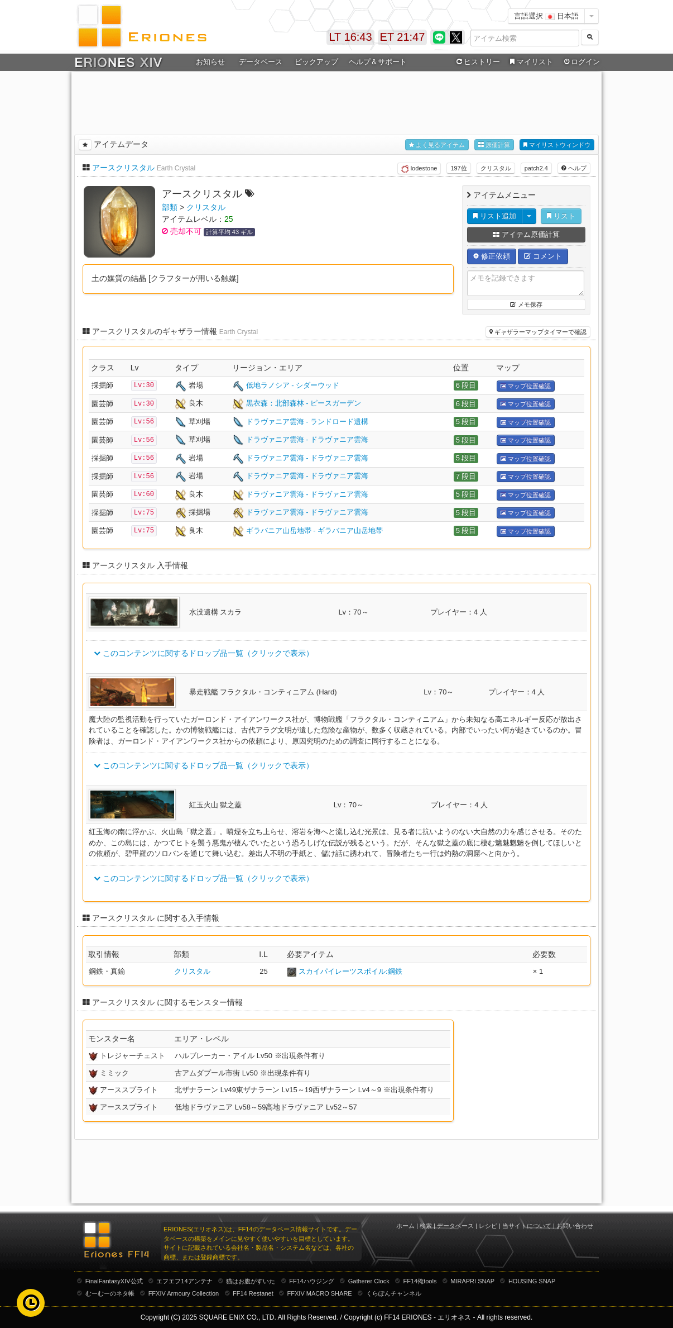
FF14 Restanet (253, 1293)
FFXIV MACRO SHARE (319, 1293)
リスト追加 (494, 216)
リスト (561, 216)
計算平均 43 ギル (229, 232)
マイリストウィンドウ (556, 145)
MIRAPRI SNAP (472, 1281)
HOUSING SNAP (531, 1281)
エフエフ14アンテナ (184, 1281)
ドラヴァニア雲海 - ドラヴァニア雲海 (307, 439)
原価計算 (494, 145)
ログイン (581, 62)
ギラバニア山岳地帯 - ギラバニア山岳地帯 (314, 530)
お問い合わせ (574, 1225)
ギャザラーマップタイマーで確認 (538, 332)
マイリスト (529, 62)
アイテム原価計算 (526, 234)
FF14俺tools (420, 1281)
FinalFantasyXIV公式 (114, 1281)
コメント (543, 256)
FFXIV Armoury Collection (183, 1293)
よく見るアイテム (437, 145)
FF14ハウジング (311, 1281)
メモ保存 (526, 304)
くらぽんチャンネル (393, 1293)
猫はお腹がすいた (250, 1281)
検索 (426, 1225)
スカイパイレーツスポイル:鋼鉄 (350, 971)
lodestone (419, 169)
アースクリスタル (123, 167)
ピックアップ (316, 62)
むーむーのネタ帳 (109, 1293)
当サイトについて (526, 1225)
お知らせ (210, 62)
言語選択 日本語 (546, 16)
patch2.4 (536, 168)
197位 (458, 168)
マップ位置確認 (526, 386)
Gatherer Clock (369, 1281)
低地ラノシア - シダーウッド (293, 385)
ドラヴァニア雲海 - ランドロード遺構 (307, 421)
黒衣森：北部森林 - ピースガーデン (304, 403)
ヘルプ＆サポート (378, 62)
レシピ (488, 1225)
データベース (260, 62)
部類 (169, 207)
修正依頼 (491, 256)
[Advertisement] (336, 101)
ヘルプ (574, 168)
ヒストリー (476, 62)
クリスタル (495, 168)
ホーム (405, 1225)
